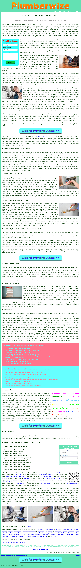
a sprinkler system (53, 478)
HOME (55, 11)
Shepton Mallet (42, 536)
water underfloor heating (15, 476)
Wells (10, 534)
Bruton (76, 529)
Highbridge (49, 531)
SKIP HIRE (27, 478)
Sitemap (3, 555)
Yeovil (10, 531)
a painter (14, 480)
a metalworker (72, 483)
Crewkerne (71, 533)
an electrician (45, 476)
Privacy (78, 555)
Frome (64, 529)
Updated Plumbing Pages (21, 555)
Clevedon (41, 529)
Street (58, 529)
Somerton (45, 534)
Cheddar (71, 531)
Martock (20, 533)
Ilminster (13, 533)
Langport (49, 533)
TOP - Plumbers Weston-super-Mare (13, 542)
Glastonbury (62, 533)
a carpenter (62, 482)
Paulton (23, 534)
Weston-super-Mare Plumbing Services (21, 442)
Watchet (69, 529)
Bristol (41, 533)
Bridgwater (13, 536)
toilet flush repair (25, 324)
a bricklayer (45, 483)
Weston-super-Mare (44, 136)
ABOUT (64, 11)
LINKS (59, 11)
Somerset (27, 529)
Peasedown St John (29, 531)
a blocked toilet (31, 214)
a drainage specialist (47, 474)
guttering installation (10, 482)
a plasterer (20, 483)
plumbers (35, 40)
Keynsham (58, 531)
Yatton (4, 531)
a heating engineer (44, 480)
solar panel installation (57, 473)
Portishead (69, 534)
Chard (65, 531)
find (7, 435)
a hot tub (38, 482)
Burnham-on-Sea (31, 536)
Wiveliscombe (50, 529)
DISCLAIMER (75, 11)
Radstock (61, 534)
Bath (55, 533)
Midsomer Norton (34, 534)
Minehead (21, 536)
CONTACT (69, 11)
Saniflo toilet (65, 159)
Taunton (53, 536)
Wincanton (53, 534)
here (29, 526)
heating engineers (8, 404)
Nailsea (16, 534)
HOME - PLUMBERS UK (40, 549)
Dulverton (17, 531)
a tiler (18, 474)
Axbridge (41, 531)
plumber (33, 31)
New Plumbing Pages (10, 555)
